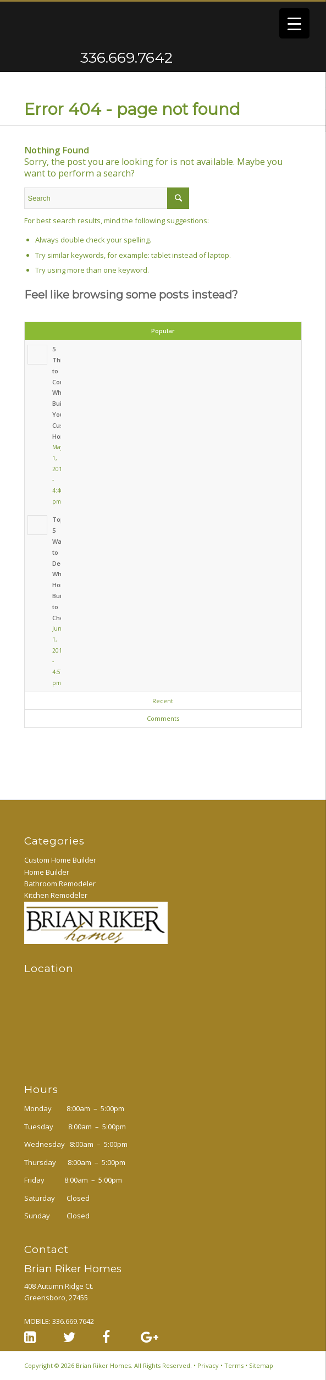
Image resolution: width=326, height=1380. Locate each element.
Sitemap (261, 1365)
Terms (234, 1365)
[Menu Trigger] (294, 23)
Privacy (208, 1365)
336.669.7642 (83, 57)
